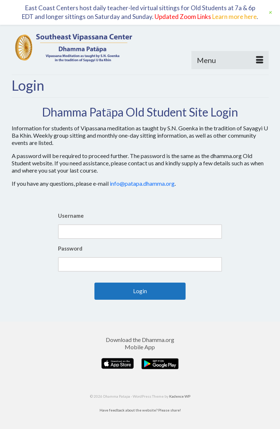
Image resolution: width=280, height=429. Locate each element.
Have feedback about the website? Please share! (140, 410)
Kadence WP (179, 396)
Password (70, 248)
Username (71, 215)
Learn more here (234, 16)
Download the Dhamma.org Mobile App (140, 343)
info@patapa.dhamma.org (142, 183)
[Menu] (230, 60)
